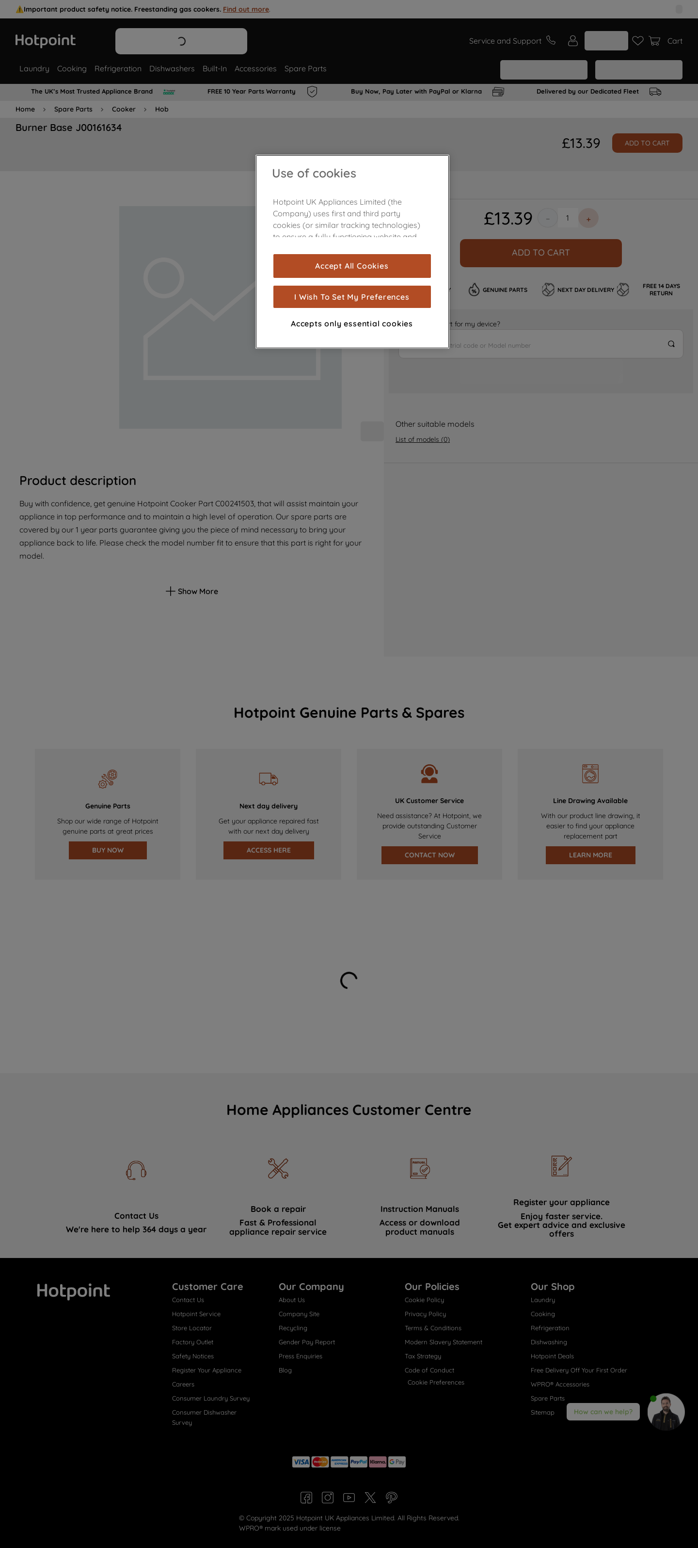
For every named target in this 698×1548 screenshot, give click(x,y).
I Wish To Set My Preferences (351, 297)
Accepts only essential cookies (352, 323)
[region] (352, 252)
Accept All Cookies (351, 266)
